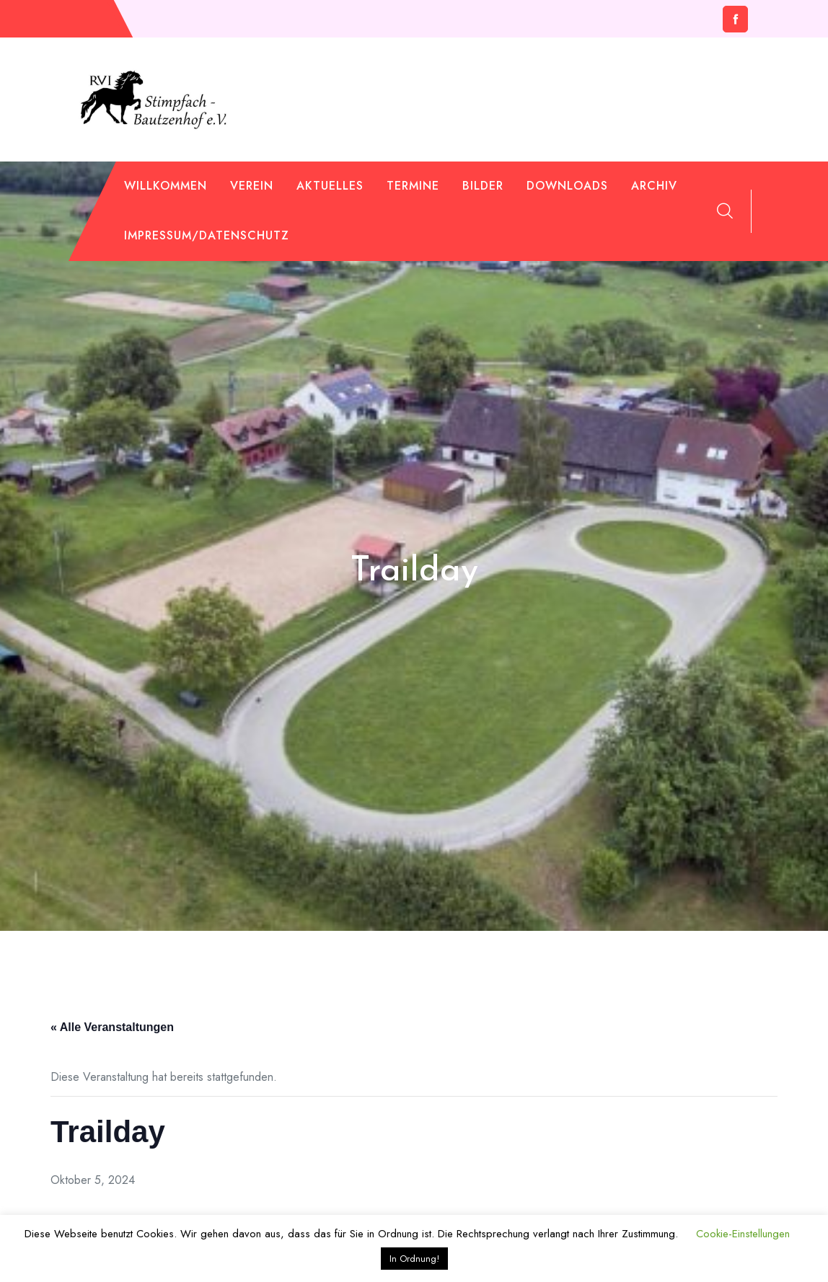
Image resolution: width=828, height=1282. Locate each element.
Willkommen (165, 185)
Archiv (654, 185)
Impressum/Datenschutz (206, 235)
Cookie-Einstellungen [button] (743, 1234)
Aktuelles (330, 185)
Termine (413, 185)
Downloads (567, 185)
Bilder (482, 185)
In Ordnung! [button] (414, 1258)
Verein (251, 185)
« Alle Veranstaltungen (112, 1027)
